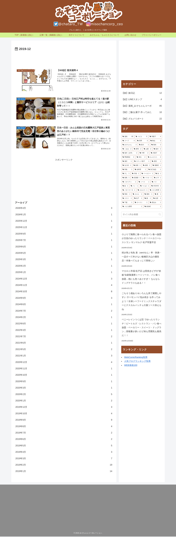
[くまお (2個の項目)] (126, 149)
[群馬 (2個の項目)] (137, 149)
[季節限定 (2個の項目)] (128, 157)
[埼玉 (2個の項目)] (141, 157)
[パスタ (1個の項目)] (147, 178)
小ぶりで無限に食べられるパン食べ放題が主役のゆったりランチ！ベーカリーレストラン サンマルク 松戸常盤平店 (141, 238)
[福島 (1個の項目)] (146, 165)
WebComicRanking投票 (135, 357)
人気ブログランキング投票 (137, 361)
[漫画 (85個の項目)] (127, 136)
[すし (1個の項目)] (126, 173)
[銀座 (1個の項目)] (137, 165)
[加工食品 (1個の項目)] (154, 169)
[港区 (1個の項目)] (127, 161)
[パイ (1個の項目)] (156, 182)
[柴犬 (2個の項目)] (144, 145)
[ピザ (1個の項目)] (157, 178)
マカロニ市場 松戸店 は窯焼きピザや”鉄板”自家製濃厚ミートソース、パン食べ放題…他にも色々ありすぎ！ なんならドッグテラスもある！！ (141, 277)
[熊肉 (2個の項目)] (156, 145)
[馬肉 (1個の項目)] (126, 194)
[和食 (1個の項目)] (127, 169)
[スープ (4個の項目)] (128, 141)
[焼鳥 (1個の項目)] (126, 178)
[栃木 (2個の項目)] (157, 149)
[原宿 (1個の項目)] (156, 161)
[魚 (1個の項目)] (158, 173)
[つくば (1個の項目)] (144, 186)
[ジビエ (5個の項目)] (141, 136)
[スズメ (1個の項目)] (127, 198)
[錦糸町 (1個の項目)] (152, 206)
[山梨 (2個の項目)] (147, 149)
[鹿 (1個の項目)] (158, 194)
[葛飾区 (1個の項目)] (157, 165)
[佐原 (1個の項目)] (157, 198)
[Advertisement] (64, 58)
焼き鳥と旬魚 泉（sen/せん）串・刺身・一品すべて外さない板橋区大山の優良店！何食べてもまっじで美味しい (142, 256)
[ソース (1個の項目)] (144, 182)
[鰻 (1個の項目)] (147, 198)
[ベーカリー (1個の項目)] (147, 173)
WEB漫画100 (130, 365)
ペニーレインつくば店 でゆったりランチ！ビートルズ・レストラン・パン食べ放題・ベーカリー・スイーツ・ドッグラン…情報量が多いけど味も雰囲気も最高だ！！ (141, 327)
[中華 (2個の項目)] (144, 153)
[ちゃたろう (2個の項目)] (154, 157)
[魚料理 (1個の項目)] (140, 169)
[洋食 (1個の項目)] (135, 173)
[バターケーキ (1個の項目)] (128, 190)
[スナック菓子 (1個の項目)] (141, 161)
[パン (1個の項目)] (134, 186)
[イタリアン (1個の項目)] (129, 182)
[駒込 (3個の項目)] (155, 141)
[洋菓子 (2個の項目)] (156, 153)
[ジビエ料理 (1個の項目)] (155, 190)
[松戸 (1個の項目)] (138, 198)
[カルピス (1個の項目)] (142, 190)
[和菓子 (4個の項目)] (155, 136)
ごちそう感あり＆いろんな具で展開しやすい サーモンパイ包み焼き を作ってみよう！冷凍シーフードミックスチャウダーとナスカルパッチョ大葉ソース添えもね (141, 301)
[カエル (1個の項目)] (137, 194)
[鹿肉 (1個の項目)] (148, 194)
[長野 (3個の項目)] (142, 141)
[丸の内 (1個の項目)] (126, 165)
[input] (141, 214)
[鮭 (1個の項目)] (125, 186)
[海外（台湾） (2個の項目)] (129, 153)
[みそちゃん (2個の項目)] (129, 145)
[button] (160, 214)
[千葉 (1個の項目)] (127, 202)
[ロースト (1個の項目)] (141, 202)
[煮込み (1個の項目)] (155, 202)
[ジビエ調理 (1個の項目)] (132, 206)
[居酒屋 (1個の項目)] (136, 178)
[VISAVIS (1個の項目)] (156, 186)
